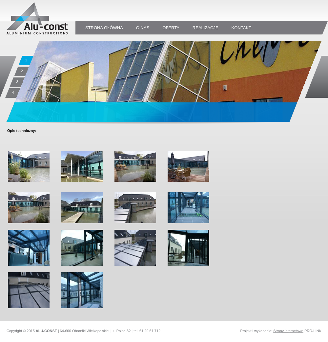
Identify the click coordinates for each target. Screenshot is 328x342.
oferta (170, 27)
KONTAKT (241, 27)
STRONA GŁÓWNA (104, 27)
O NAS (142, 27)
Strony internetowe (288, 331)
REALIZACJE (205, 27)
